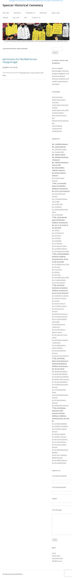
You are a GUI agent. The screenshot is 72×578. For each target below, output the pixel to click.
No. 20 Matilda (56, 241)
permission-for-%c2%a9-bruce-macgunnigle (20, 60)
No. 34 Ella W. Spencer (59, 298)
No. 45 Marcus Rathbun (59, 371)
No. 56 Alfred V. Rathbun (60, 426)
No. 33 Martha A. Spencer (60, 296)
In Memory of (30, 13)
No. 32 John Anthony (58, 283)
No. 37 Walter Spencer (59, 306)
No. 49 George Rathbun (60, 382)
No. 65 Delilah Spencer (59, 460)
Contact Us (36, 18)
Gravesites (17, 13)
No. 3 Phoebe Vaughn (59, 149)
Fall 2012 (16, 18)
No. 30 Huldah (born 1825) (60, 277)
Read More (55, 84)
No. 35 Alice (55, 301)
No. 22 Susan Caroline (59, 246)
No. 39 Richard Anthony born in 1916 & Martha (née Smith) (59, 319)
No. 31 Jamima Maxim (59, 280)
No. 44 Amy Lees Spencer (60, 356)
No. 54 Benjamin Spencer (60, 405)
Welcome (6, 13)
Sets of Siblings (57, 126)
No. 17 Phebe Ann (58, 233)
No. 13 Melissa (57, 207)
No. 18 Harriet (56, 236)
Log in (54, 553)
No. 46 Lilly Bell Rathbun (60, 374)
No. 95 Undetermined (59, 463)
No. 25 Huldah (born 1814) (60, 264)
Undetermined (57, 131)
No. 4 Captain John (58, 152)
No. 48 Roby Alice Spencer (60, 379)
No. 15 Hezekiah (57, 215)
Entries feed (56, 556)
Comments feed (57, 558)
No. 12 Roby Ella (57, 204)
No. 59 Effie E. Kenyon (59, 437)
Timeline (5, 18)
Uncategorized (24, 73)
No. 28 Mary (56, 272)
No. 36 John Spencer (58, 303)
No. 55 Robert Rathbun (59, 424)
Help (25, 18)
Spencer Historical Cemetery (23, 5)
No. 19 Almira (56, 238)
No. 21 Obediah (57, 243)
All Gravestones (57, 97)
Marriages (43, 13)
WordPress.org (57, 561)
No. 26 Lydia (56, 267)
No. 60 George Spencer (59, 439)
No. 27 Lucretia (57, 269)
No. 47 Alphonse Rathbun (60, 377)
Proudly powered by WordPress (13, 574)
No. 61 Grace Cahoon (59, 442)
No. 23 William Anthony (59, 249)
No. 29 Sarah (56, 275)
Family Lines (56, 13)
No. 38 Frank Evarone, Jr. (60, 314)
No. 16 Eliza (55, 230)
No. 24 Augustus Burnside (60, 251)
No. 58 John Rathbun (58, 434)
